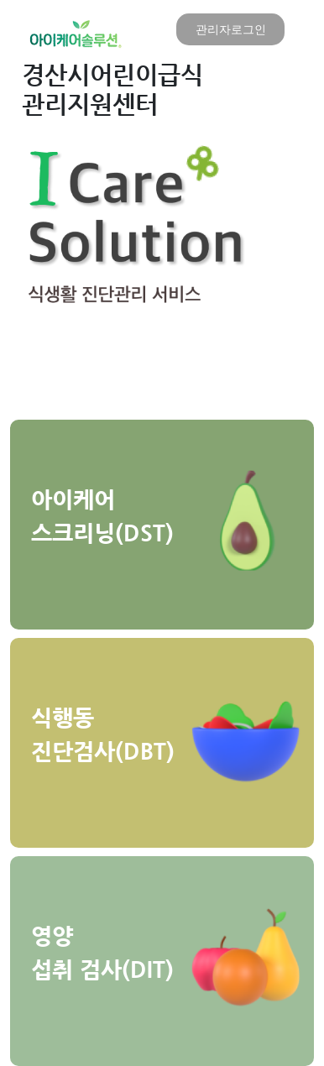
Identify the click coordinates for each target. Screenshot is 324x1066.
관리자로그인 (231, 29)
